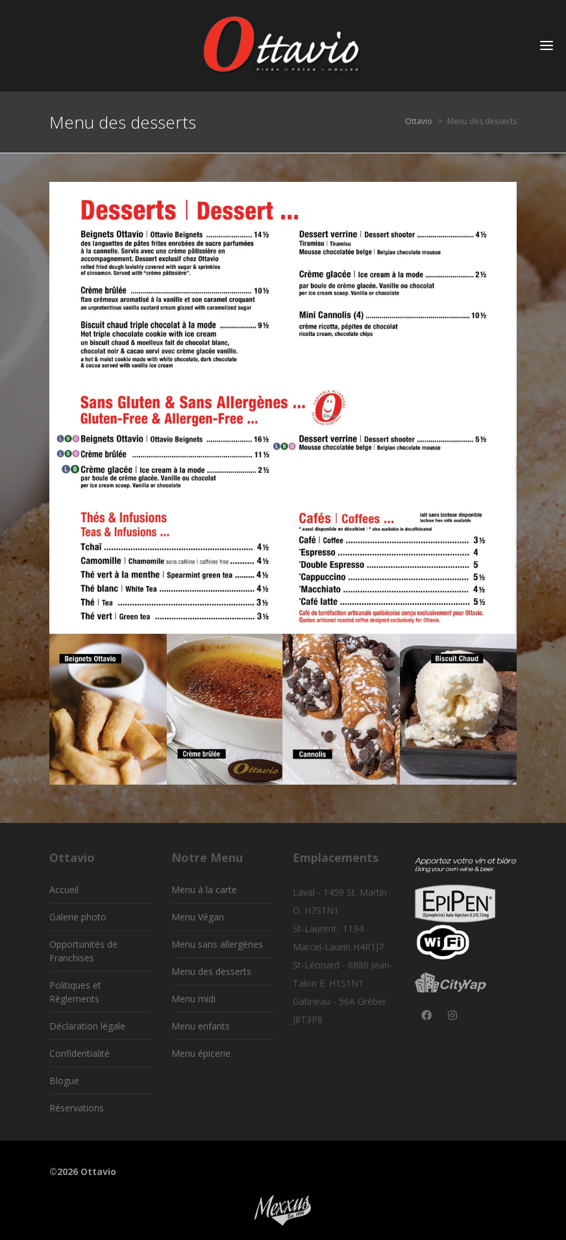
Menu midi (193, 999)
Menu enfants (200, 1026)
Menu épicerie (200, 1053)
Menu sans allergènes (217, 944)
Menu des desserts (211, 971)
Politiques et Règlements (75, 992)
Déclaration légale (87, 1026)
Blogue (64, 1080)
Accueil (64, 889)
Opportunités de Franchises (83, 951)
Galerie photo (77, 917)
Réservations (76, 1108)
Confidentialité (79, 1053)
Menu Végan (197, 917)
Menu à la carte (204, 889)
